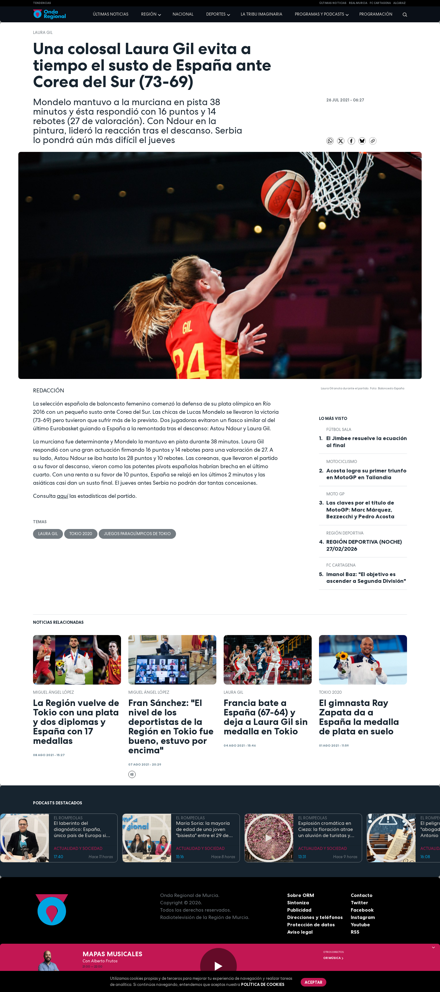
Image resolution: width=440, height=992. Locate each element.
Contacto (361, 895)
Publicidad (299, 910)
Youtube (360, 924)
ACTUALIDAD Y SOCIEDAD (78, 848)
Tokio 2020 (80, 533)
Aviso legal (300, 932)
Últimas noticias (110, 14)
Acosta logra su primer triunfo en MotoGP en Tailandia (366, 474)
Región (148, 14)
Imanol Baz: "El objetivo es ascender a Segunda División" (366, 578)
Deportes (216, 14)
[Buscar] (403, 14)
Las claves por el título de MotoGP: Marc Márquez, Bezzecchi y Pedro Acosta (360, 509)
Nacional (183, 14)
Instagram (363, 917)
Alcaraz (399, 3)
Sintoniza (298, 902)
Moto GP (335, 494)
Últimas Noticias (332, 3)
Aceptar (313, 982)
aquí (62, 495)
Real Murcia (358, 3)
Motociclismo (341, 461)
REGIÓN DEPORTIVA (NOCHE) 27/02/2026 (364, 545)
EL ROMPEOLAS (68, 818)
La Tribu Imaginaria (261, 14)
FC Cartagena (341, 565)
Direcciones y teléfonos (315, 917)
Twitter (359, 902)
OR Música (333, 958)
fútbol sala (338, 429)
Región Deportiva (345, 533)
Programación (375, 14)
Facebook (362, 910)
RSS (355, 932)
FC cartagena (380, 3)
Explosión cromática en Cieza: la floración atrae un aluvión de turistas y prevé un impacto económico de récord (325, 829)
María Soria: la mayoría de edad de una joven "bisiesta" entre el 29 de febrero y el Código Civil (203, 829)
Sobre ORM (300, 895)
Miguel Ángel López (53, 692)
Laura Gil (43, 32)
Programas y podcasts (319, 14)
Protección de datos (311, 924)
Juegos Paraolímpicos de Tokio (137, 533)
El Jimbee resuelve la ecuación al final (366, 442)
